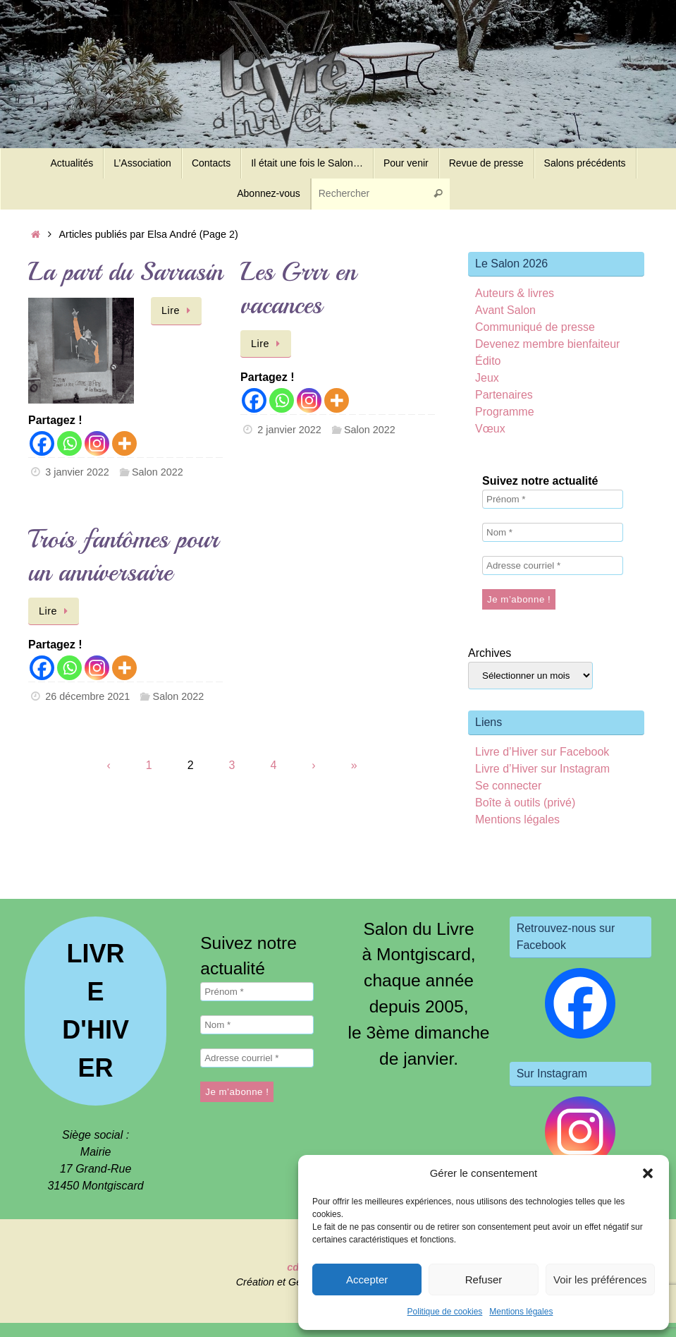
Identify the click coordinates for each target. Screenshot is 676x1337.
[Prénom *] (552, 499)
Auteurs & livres (514, 293)
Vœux (490, 429)
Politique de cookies (445, 1312)
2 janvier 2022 (289, 429)
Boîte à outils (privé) (525, 803)
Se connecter (508, 786)
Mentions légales (521, 1312)
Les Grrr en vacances (298, 288)
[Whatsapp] (69, 443)
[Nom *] (552, 532)
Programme (504, 412)
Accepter (367, 1279)
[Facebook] (42, 443)
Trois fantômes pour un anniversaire (123, 556)
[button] (648, 1173)
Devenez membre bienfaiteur (547, 344)
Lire (178, 310)
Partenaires (504, 395)
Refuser (484, 1279)
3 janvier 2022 (77, 472)
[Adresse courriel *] (552, 565)
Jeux (487, 378)
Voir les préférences (600, 1279)
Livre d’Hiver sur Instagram (542, 769)
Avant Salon (505, 310)
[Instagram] (97, 443)
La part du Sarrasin (125, 272)
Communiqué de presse (535, 327)
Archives (489, 653)
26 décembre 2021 (87, 696)
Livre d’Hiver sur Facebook (542, 752)
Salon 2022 (157, 472)
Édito (487, 361)
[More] (124, 443)
